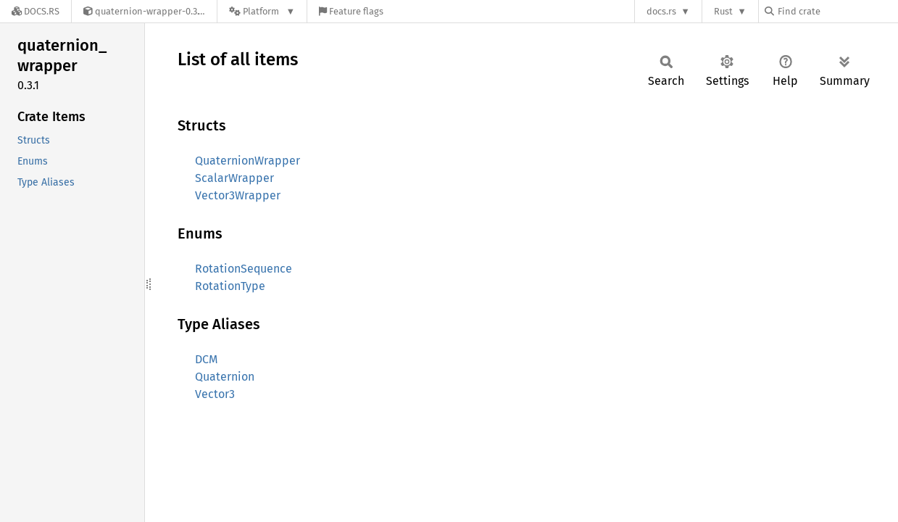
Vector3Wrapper (237, 195)
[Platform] (262, 11)
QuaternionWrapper (247, 160)
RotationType (230, 286)
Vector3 (215, 394)
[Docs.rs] (35, 11)
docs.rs (661, 11)
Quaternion (224, 377)
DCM (206, 359)
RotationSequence (243, 269)
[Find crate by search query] (837, 11)
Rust (723, 11)
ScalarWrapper (234, 178)
